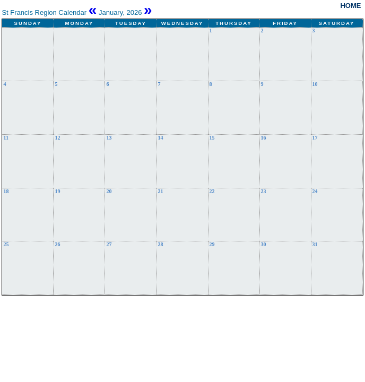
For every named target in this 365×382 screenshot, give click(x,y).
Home (350, 6)
